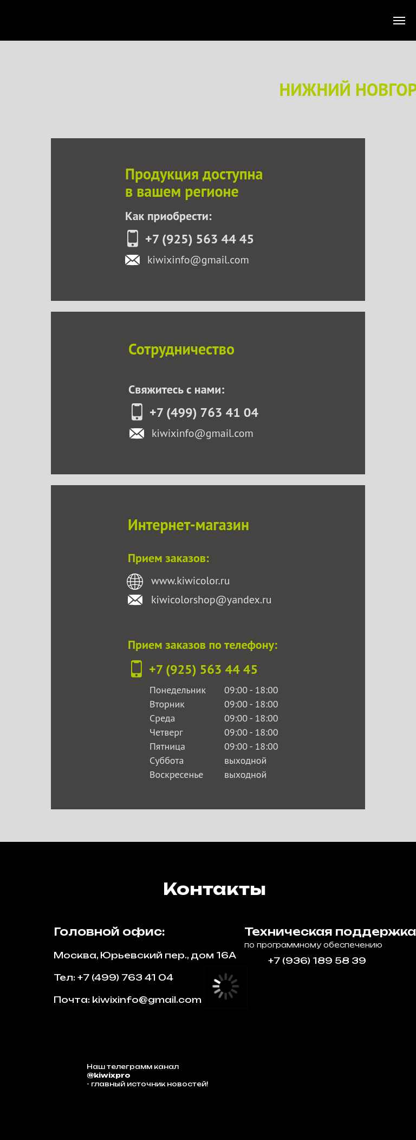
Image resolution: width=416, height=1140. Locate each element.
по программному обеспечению (313, 945)
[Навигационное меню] (399, 20)
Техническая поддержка (330, 931)
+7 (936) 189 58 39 (317, 960)
